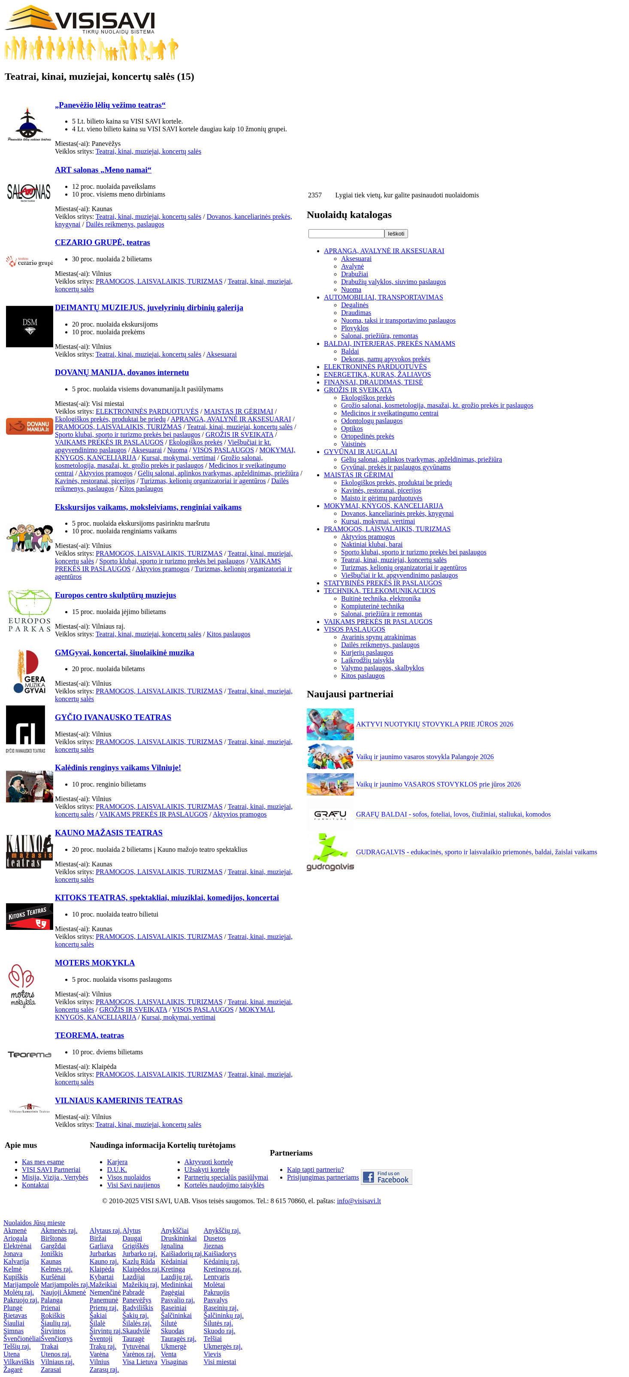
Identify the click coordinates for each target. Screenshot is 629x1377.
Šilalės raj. (136, 1323)
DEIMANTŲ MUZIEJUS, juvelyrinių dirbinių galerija (149, 307)
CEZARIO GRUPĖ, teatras (102, 242)
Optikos (352, 428)
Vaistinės (353, 444)
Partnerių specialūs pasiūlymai (226, 1177)
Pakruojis (217, 1292)
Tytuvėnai (136, 1346)
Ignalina (172, 1246)
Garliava (101, 1246)
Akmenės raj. (59, 1230)
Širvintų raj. (106, 1331)
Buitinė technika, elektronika (380, 598)
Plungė (12, 1307)
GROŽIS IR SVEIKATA (239, 434)
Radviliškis (137, 1307)
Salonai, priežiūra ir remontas (381, 613)
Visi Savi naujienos (133, 1185)
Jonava (12, 1253)
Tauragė (133, 1338)
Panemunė (104, 1300)
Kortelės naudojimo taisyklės (224, 1185)
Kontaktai (35, 1185)
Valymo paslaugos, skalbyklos (382, 668)
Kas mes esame (43, 1161)
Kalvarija (16, 1261)
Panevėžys (136, 1300)
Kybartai (102, 1276)
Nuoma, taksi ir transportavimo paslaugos (398, 320)
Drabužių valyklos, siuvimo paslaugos (393, 281)
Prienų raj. (104, 1307)
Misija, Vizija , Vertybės (55, 1177)
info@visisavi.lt (359, 1200)
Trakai (49, 1346)
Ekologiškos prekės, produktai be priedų (110, 419)
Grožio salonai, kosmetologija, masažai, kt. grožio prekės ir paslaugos (159, 461)
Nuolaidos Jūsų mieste (34, 1222)
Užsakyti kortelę (207, 1169)
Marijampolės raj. (65, 1284)
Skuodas (172, 1331)
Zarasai (51, 1369)
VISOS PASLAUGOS (223, 450)
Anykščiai (175, 1230)
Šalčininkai (176, 1315)
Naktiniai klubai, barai (372, 544)
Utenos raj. (56, 1354)
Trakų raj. (103, 1346)
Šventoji (101, 1338)
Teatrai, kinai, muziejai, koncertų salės (148, 151)
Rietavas (15, 1315)
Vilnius (99, 1361)
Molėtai (214, 1284)
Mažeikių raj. (140, 1284)
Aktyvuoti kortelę (208, 1161)
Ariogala (15, 1238)
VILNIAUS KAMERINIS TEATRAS (119, 1100)
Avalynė (352, 266)
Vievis (212, 1354)
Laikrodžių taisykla (367, 660)
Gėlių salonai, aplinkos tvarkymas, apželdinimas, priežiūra (218, 473)
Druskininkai (179, 1238)
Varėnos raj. (138, 1354)
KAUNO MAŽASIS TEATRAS (109, 832)
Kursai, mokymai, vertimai (178, 457)
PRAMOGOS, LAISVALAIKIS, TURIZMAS (159, 281)
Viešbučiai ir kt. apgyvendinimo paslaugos (399, 575)
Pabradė (133, 1292)
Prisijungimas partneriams (323, 1177)
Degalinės (355, 305)
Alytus (131, 1230)
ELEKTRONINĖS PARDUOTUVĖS (147, 411)
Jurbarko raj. (139, 1253)
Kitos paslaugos (141, 488)
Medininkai (177, 1284)
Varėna (99, 1354)
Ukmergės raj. (223, 1346)
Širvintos (53, 1331)
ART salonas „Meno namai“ (103, 169)
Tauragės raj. (178, 1338)
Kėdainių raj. (222, 1261)
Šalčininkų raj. (224, 1315)
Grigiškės (135, 1246)
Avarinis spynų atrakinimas (378, 637)
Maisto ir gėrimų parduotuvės (382, 498)
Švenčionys (57, 1338)
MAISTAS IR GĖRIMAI (238, 411)
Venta (168, 1354)
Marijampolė (21, 1284)
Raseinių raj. (221, 1307)
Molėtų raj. (18, 1292)
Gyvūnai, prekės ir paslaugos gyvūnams (396, 467)
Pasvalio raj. (178, 1300)
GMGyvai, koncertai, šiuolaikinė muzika (124, 652)
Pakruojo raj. (21, 1300)
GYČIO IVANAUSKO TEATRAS (113, 717)
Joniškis (52, 1253)
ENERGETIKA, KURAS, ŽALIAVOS (377, 374)
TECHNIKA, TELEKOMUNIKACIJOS (379, 590)
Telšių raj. (17, 1346)
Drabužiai (354, 274)
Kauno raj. (104, 1261)
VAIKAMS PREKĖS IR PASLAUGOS (109, 442)
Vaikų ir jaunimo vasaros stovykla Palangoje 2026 (425, 756)
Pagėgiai (172, 1292)
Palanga (52, 1300)
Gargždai (53, 1246)
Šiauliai (13, 1323)
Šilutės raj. (218, 1323)
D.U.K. (117, 1169)
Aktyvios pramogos (106, 473)
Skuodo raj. (220, 1331)
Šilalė (97, 1323)
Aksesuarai (221, 354)
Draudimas (356, 312)
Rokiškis (53, 1315)
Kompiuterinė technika (372, 606)
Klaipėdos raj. (141, 1269)
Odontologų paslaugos (372, 420)
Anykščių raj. (222, 1230)
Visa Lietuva (139, 1361)
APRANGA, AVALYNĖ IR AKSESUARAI (231, 419)
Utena (11, 1354)
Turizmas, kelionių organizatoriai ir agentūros (203, 480)
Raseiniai (174, 1307)
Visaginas (174, 1361)
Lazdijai (133, 1276)
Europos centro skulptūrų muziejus (115, 594)
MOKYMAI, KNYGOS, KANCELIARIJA (383, 505)
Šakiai (98, 1315)
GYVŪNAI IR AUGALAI (360, 451)
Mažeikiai (103, 1284)
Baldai (350, 351)
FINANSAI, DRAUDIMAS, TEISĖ (373, 382)
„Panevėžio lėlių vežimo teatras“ (110, 104)
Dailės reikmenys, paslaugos (125, 224)
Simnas (13, 1331)
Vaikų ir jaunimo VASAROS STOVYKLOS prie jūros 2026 (438, 784)
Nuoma (177, 450)
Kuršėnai (53, 1276)
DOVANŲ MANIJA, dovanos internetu (122, 372)
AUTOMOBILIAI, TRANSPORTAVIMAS (383, 297)
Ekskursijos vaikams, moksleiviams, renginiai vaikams (148, 506)
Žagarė (12, 1369)
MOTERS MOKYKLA (95, 962)
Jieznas (214, 1246)
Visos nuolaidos (129, 1177)
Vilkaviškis (18, 1361)
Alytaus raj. (106, 1230)
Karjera (117, 1161)
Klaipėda (102, 1269)
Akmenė (15, 1230)
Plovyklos (355, 328)
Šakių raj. (135, 1315)
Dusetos (215, 1238)
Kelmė (12, 1269)
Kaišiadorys (220, 1253)
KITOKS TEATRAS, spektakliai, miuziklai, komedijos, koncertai (167, 897)
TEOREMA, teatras (89, 1035)
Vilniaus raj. (57, 1361)
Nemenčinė (105, 1292)
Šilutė (169, 1323)
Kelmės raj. (57, 1269)
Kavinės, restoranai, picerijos (95, 480)
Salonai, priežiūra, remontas (379, 335)
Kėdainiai (174, 1261)
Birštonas (54, 1238)
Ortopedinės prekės (367, 436)
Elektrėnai (17, 1246)
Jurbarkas (103, 1253)
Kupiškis (15, 1276)
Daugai (132, 1238)
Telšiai (213, 1338)
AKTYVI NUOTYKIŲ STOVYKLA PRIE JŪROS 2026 (434, 724)
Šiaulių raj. (56, 1323)
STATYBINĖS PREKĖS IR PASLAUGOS (383, 583)
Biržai (98, 1238)
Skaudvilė (136, 1331)
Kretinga (173, 1269)
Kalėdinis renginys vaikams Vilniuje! (118, 767)
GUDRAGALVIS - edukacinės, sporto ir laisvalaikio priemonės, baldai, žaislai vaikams (476, 852)
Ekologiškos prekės (195, 442)
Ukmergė (173, 1346)
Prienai (50, 1307)
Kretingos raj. (223, 1269)
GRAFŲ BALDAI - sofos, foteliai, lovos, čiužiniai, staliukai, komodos (453, 814)
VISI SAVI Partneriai (51, 1169)
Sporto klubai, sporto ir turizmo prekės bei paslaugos (127, 434)
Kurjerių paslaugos (367, 652)
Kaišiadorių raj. (182, 1253)
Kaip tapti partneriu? (315, 1169)
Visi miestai (220, 1361)
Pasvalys (216, 1300)
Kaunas (51, 1261)
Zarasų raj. (104, 1369)
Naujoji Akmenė (63, 1292)
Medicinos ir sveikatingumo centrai (389, 413)
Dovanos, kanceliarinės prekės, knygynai (397, 513)
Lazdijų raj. (177, 1276)
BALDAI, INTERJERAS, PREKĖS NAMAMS (389, 343)
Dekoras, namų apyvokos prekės (385, 359)
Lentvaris (217, 1276)
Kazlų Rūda (138, 1261)
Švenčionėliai (22, 1338)
